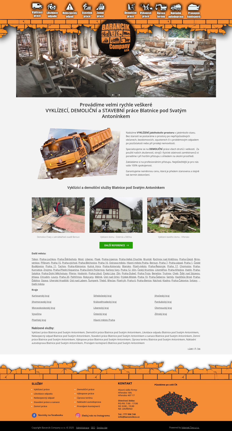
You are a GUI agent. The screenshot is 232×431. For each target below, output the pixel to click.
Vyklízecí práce (35, 8)
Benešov (156, 273)
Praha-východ (69, 262)
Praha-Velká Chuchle (130, 259)
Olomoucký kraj (163, 307)
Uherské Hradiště (59, 280)
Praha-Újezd (186, 259)
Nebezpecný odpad (44, 397)
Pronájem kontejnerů (88, 406)
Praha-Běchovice (87, 262)
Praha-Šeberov (157, 277)
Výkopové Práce (52, 8)
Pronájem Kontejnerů (61, 8)
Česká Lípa (109, 273)
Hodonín (82, 273)
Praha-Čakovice (179, 280)
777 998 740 (129, 414)
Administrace (82, 427)
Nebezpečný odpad (41, 8)
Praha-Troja (144, 273)
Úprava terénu (85, 397)
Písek (97, 259)
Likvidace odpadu (43, 393)
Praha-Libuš (95, 273)
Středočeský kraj (103, 295)
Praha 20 (64, 277)
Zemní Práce (47, 8)
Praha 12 (126, 269)
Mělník (98, 277)
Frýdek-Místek (128, 277)
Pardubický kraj (163, 301)
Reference (64, 8)
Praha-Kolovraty (111, 266)
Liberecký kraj (101, 307)
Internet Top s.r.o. (190, 427)
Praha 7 (163, 262)
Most (81, 259)
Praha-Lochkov (48, 259)
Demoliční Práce (50, 8)
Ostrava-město (117, 262)
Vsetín (188, 269)
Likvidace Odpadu (38, 8)
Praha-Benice (144, 280)
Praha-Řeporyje (156, 266)
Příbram (45, 262)
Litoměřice (161, 269)
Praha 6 (131, 280)
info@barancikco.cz (129, 416)
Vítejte (33, 8)
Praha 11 (51, 266)
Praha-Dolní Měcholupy (55, 273)
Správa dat (102, 427)
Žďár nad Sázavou (190, 273)
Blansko (126, 266)
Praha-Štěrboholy (67, 259)
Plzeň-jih (121, 280)
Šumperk (93, 280)
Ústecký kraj (100, 314)
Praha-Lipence (110, 259)
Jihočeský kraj (162, 295)
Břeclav (111, 280)
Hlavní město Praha (137, 262)
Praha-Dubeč (129, 273)
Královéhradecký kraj (105, 301)
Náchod (157, 280)
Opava (44, 280)
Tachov (62, 266)
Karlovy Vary (112, 269)
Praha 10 (143, 277)
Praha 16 (103, 262)
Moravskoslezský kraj (43, 307)
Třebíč (102, 280)
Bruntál (147, 259)
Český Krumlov (146, 269)
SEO (93, 427)
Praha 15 (56, 262)
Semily (170, 277)
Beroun (154, 262)
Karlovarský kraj (40, 295)
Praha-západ (176, 262)
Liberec (89, 259)
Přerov (72, 273)
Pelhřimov (76, 277)
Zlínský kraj (161, 314)
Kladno (166, 280)
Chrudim (45, 277)
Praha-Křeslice (176, 269)
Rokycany (88, 277)
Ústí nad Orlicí (112, 277)
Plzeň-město (139, 266)
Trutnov (167, 273)
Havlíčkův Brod (183, 277)
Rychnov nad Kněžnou (165, 259)
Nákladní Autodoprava (58, 8)
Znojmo (48, 269)
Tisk (198, 349)
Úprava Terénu (55, 8)
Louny (54, 277)
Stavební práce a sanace (47, 402)
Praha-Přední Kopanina (66, 269)
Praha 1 (188, 262)
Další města (38, 284)
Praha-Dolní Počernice (92, 269)
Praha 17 (172, 266)
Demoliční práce (85, 389)
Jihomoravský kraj (41, 301)
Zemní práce (40, 406)
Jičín (134, 269)
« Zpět (190, 349)
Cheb (175, 273)
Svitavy (193, 280)
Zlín (118, 273)
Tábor (35, 259)
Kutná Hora (94, 266)
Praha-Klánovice (77, 266)
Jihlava (35, 277)
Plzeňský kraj (39, 320)
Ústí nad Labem (78, 280)
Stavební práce (44, 8)
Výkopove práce (85, 393)
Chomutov (185, 266)
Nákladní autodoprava (89, 401)
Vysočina (36, 314)
